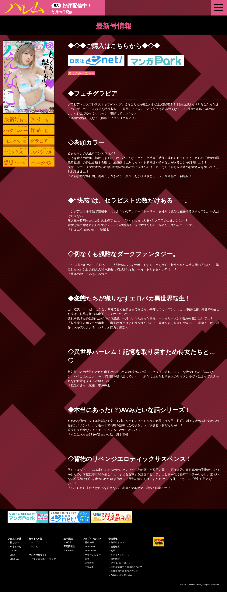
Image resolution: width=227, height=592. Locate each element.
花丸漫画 (89, 563)
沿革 (113, 550)
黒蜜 (87, 559)
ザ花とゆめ (15, 546)
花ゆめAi (89, 542)
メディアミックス (120, 554)
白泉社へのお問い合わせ (123, 575)
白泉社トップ (117, 542)
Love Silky (90, 546)
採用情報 (115, 559)
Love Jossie (91, 550)
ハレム (34, 546)
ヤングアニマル (39, 542)
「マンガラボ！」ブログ (43, 559)
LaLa (12, 554)
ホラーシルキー (93, 554)
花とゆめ (14, 542)
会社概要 (115, 546)
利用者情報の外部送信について (126, 567)
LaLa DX (14, 559)
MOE (68, 542)
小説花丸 (89, 567)
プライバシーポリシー (122, 563)
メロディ (14, 550)
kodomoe (70, 550)
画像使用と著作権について (124, 571)
